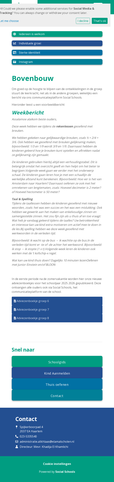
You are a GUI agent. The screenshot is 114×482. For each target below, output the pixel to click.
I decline (83, 21)
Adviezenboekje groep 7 (31, 309)
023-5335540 (28, 436)
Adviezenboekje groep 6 (31, 301)
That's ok (99, 21)
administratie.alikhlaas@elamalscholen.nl (47, 442)
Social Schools (65, 472)
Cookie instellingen (57, 464)
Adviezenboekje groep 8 (31, 318)
